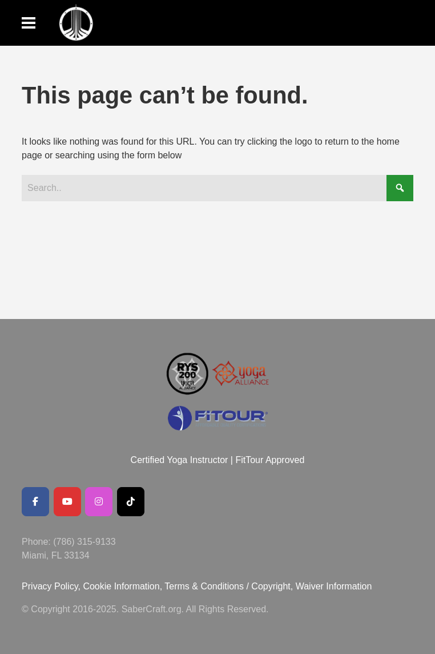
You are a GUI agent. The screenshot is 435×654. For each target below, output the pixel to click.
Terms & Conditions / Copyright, (228, 586)
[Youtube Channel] (67, 501)
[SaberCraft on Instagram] (98, 501)
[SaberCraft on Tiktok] (130, 501)
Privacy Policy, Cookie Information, (93, 586)
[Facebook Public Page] (35, 501)
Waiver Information (334, 586)
